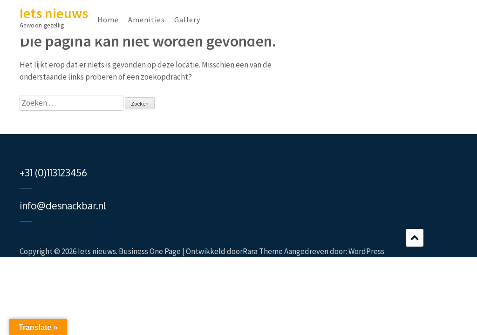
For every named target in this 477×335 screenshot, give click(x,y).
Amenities (146, 19)
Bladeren (414, 238)
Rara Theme (263, 251)
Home (108, 19)
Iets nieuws (54, 13)
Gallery (187, 19)
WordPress (366, 251)
